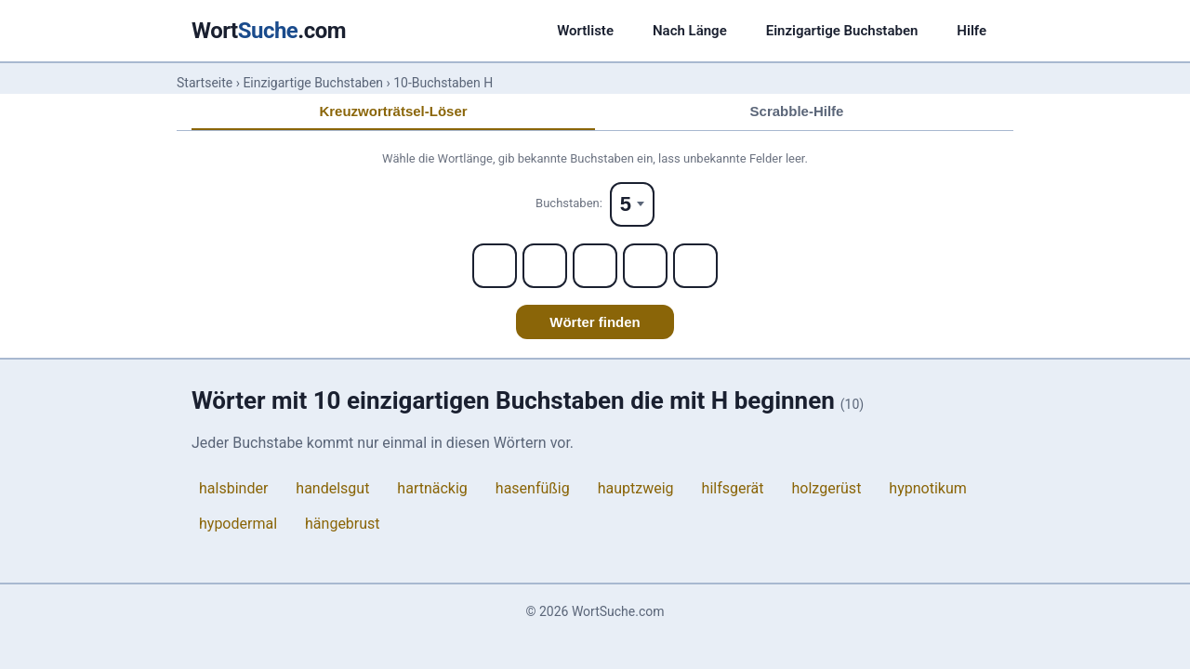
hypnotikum (927, 488)
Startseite (204, 82)
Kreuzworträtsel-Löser (393, 111)
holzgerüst (827, 488)
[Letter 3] (595, 265)
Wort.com (269, 31)
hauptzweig (636, 488)
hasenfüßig (533, 488)
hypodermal (238, 523)
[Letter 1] (494, 265)
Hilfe (971, 30)
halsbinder (233, 488)
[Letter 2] (544, 265)
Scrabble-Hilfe (797, 111)
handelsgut (332, 488)
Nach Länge (690, 30)
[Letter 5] (695, 265)
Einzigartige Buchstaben (842, 30)
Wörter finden (595, 322)
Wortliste (585, 30)
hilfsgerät (733, 488)
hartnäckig (432, 488)
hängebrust (342, 523)
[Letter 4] (645, 265)
